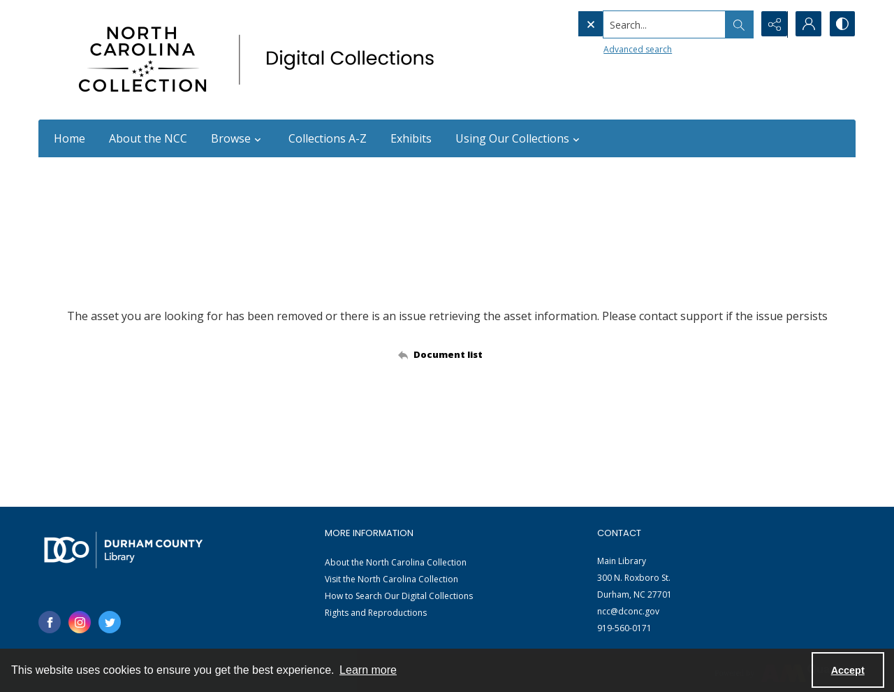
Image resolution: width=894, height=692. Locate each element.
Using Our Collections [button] (519, 138)
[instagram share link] (79, 622)
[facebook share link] (49, 622)
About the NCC (148, 138)
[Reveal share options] (772, 24)
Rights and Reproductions (376, 613)
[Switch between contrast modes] (841, 24)
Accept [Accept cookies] (848, 670)
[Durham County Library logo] (123, 550)
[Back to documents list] (447, 354)
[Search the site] (635, 24)
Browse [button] (238, 138)
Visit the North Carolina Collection (391, 579)
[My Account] (806, 24)
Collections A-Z (327, 138)
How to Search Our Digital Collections (399, 596)
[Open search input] (737, 24)
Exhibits (411, 138)
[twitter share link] (109, 622)
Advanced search (608, 49)
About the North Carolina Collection (396, 562)
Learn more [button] (368, 670)
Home (69, 138)
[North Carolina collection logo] (261, 60)
